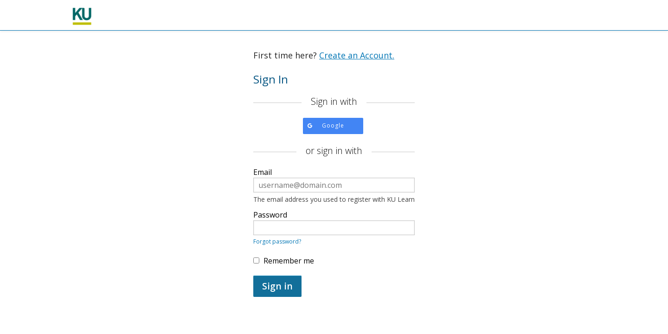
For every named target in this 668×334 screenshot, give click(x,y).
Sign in (277, 286)
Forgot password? (277, 241)
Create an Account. (356, 55)
